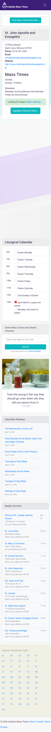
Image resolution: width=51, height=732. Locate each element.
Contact (40, 721)
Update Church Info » (25, 110)
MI (20, 677)
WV (28, 704)
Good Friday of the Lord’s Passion (21, 451)
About (32, 721)
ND (36, 688)
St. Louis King (11, 531)
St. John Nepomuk (14, 568)
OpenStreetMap (35, 351)
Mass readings (34, 102)
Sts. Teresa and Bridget (16, 630)
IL (27, 666)
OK (11, 693)
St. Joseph (10, 593)
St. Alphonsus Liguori (15, 605)
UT (36, 699)
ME (36, 672)
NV (28, 682)
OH (3, 693)
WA (20, 704)
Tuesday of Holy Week (15, 481)
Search (25, 347)
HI (11, 666)
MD (3, 677)
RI (36, 693)
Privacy (3, 727)
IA (3, 672)
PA (28, 693)
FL (36, 661)
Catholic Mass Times (15, 5)
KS (11, 672)
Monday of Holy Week (15, 491)
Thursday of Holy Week (16, 461)
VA (11, 704)
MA (11, 677)
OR (20, 693)
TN (20, 699)
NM (11, 688)
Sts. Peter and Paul (14, 580)
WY (3, 709)
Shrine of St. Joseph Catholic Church (19, 517)
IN (36, 666)
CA (36, 655)
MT (11, 682)
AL (3, 655)
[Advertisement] (25, 147)
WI (36, 704)
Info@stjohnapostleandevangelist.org (23, 57)
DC (28, 661)
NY (20, 688)
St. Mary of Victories (14, 543)
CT (11, 661)
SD (11, 699)
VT (3, 704)
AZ (20, 655)
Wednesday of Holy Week (17, 471)
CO (3, 661)
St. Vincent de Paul (14, 556)
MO (3, 682)
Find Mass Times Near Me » (25, 20)
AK (11, 655)
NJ (3, 688)
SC (3, 699)
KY (20, 672)
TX (28, 699)
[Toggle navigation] (45, 5)
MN (28, 677)
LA (28, 672)
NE (20, 682)
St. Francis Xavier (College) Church (21, 618)
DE (20, 661)
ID (19, 666)
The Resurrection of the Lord (18, 428)
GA (3, 666)
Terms (47, 721)
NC (28, 688)
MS (36, 677)
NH (36, 682)
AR (28, 655)
